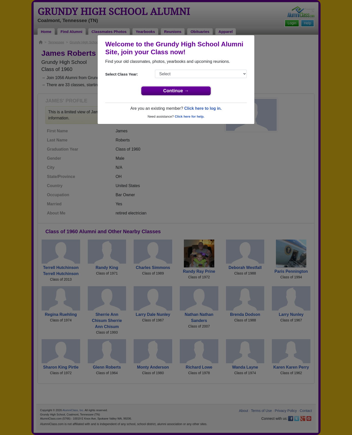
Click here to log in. (203, 108)
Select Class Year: (121, 74)
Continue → (176, 90)
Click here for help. (189, 116)
